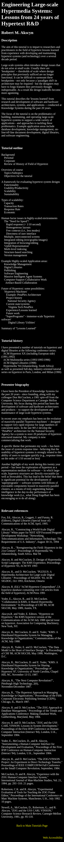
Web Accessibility (53, 837)
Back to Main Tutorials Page (32, 825)
